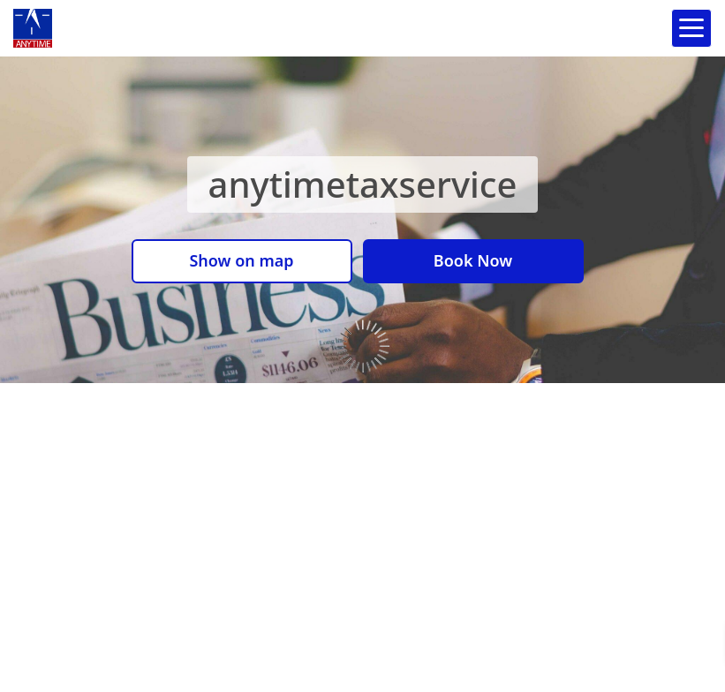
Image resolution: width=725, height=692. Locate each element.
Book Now (473, 260)
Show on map (241, 260)
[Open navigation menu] (691, 28)
